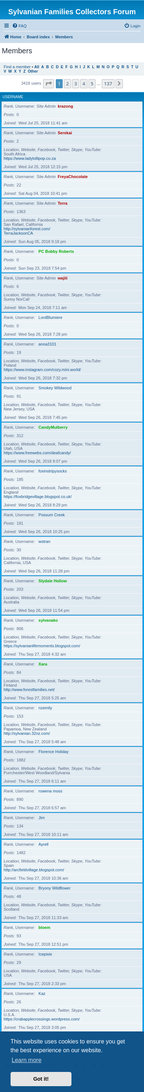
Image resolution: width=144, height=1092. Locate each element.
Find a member (17, 67)
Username (13, 97)
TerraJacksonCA (18, 233)
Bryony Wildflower (55, 888)
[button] (48, 83)
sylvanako (48, 620)
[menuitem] (19, 26)
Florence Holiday (54, 751)
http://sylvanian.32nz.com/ (27, 733)
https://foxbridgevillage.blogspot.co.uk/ (38, 496)
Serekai (65, 133)
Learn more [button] (27, 1060)
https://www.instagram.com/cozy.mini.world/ (42, 369)
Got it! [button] (40, 1079)
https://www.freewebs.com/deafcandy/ (37, 453)
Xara (43, 664)
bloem (44, 927)
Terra (62, 203)
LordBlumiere (50, 317)
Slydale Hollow (53, 581)
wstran (44, 541)
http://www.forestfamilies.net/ (29, 689)
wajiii (62, 278)
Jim (42, 817)
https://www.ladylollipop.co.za (30, 158)
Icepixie (45, 954)
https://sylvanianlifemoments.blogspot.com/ (42, 646)
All (36, 67)
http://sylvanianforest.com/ (27, 229)
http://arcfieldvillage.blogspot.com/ (34, 870)
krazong (65, 106)
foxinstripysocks (53, 471)
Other (33, 71)
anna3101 (48, 344)
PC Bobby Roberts (56, 251)
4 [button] (83, 83)
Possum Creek (52, 515)
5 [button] (92, 83)
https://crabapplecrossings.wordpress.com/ (41, 1019)
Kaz (42, 993)
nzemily (45, 708)
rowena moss (50, 791)
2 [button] (67, 83)
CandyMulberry (53, 427)
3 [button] (75, 83)
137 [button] (108, 83)
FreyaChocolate (73, 176)
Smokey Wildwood (55, 388)
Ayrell (43, 844)
